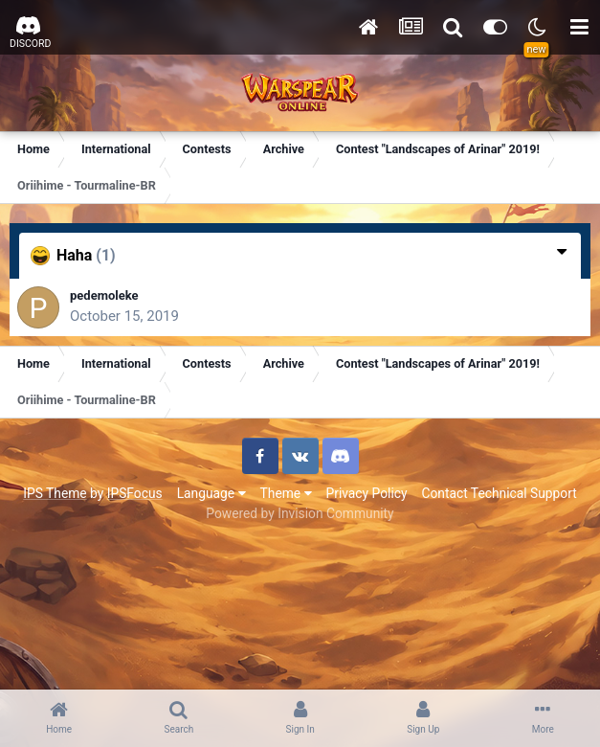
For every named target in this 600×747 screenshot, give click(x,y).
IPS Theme (54, 493)
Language (211, 493)
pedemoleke (104, 295)
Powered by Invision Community (299, 513)
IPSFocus (135, 493)
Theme (286, 493)
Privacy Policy (367, 493)
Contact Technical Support (498, 493)
